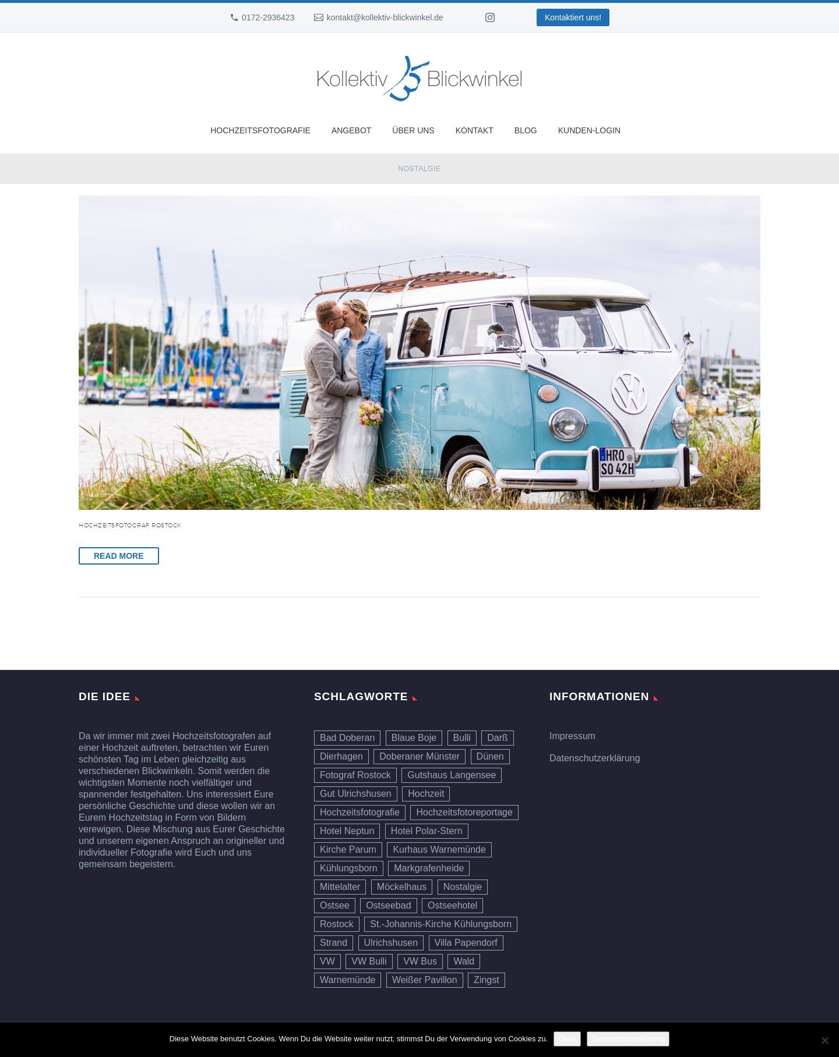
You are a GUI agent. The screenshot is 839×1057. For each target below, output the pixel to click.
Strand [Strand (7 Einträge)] (333, 943)
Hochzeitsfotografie (260, 130)
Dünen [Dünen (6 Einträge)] (490, 756)
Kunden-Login (589, 130)
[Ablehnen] (824, 1040)
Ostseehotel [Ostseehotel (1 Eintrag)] (452, 905)
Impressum (572, 736)
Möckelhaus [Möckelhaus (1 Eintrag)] (401, 887)
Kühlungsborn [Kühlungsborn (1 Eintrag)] (349, 868)
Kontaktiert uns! (573, 17)
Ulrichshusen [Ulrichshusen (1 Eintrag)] (391, 943)
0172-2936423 (268, 17)
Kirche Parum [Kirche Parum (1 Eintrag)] (348, 849)
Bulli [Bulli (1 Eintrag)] (462, 738)
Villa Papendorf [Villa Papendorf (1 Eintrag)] (466, 943)
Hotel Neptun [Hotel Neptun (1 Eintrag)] (347, 831)
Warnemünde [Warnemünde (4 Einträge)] (347, 980)
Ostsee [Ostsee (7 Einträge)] (335, 905)
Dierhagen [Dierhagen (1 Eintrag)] (341, 756)
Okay (567, 1038)
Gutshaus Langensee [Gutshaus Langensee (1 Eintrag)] (451, 775)
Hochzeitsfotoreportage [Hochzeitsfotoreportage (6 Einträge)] (464, 812)
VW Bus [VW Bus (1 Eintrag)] (420, 961)
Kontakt (474, 130)
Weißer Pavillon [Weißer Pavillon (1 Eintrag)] (424, 980)
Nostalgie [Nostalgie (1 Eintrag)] (462, 887)
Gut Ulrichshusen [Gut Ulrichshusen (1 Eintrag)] (356, 794)
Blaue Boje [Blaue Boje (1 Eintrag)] (414, 738)
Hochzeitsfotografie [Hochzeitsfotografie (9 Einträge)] (360, 812)
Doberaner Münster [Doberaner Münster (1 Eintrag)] (419, 756)
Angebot (351, 130)
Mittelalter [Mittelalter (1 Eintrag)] (340, 887)
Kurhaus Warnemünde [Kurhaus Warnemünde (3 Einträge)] (439, 849)
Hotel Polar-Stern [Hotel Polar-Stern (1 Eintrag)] (427, 831)
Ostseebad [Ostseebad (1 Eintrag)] (388, 905)
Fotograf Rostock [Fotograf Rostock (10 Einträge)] (355, 775)
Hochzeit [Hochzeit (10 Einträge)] (426, 794)
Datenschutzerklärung (594, 758)
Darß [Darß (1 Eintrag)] (497, 738)
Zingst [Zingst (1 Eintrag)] (486, 980)
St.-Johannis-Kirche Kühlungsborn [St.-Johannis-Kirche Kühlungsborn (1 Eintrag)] (441, 924)
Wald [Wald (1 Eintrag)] (463, 961)
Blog (525, 130)
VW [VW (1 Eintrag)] (327, 961)
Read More (119, 556)
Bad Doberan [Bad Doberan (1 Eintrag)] (347, 738)
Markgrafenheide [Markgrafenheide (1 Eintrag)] (429, 868)
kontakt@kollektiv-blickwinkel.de (385, 17)
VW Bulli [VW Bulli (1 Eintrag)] (368, 961)
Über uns (413, 130)
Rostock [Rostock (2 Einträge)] (337, 924)
